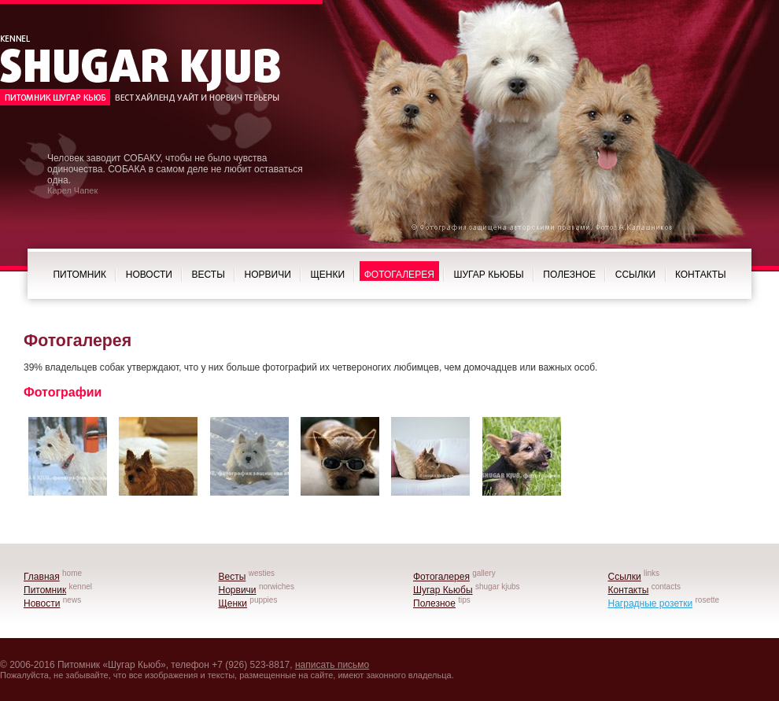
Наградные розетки (650, 603)
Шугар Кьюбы (489, 274)
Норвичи (268, 274)
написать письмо (332, 664)
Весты (208, 274)
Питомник (79, 274)
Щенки (327, 274)
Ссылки (635, 274)
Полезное (569, 274)
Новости (149, 274)
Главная (42, 576)
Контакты (700, 274)
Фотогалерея (399, 274)
